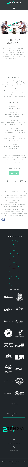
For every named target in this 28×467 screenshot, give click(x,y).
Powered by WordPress (8, 461)
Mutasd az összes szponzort (14, 414)
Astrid (22, 461)
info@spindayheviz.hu (14, 443)
